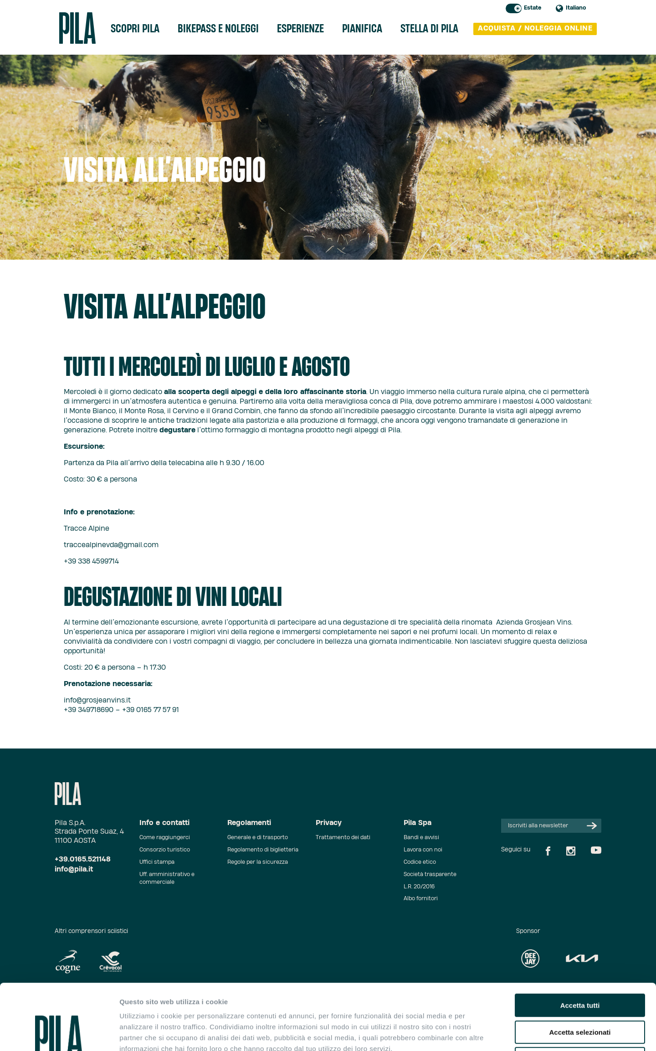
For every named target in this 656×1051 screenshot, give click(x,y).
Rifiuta (580, 993)
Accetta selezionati (579, 966)
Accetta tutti (580, 939)
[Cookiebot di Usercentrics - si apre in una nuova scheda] (59, 1033)
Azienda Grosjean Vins (533, 622)
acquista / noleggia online (535, 28)
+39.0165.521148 (83, 859)
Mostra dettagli (479, 1033)
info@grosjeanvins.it (97, 700)
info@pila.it (74, 869)
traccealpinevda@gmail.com (111, 545)
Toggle (514, 8)
